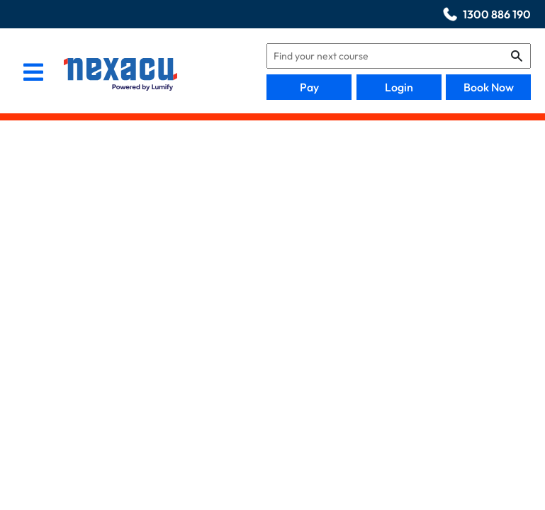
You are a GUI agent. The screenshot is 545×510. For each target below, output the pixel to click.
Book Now (488, 87)
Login (399, 87)
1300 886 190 (497, 14)
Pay (309, 87)
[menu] (33, 73)
